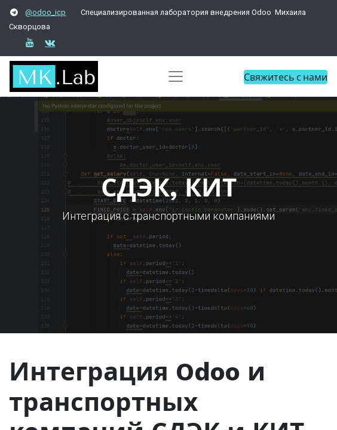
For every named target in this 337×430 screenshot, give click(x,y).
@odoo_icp (45, 12)
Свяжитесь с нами (285, 76)
